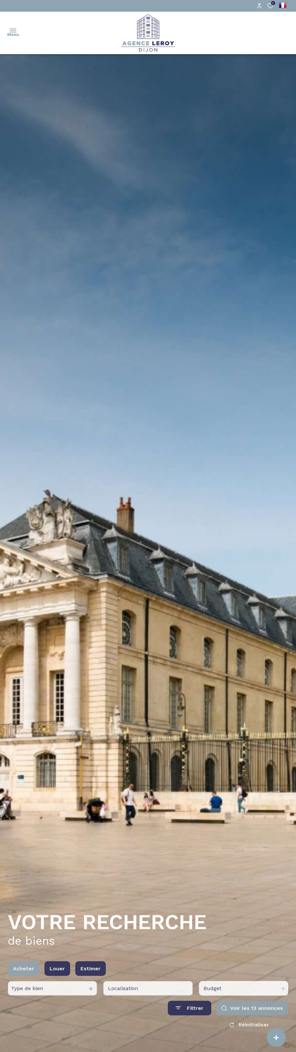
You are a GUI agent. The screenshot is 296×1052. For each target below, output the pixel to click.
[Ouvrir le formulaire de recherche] (189, 1016)
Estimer (90, 977)
